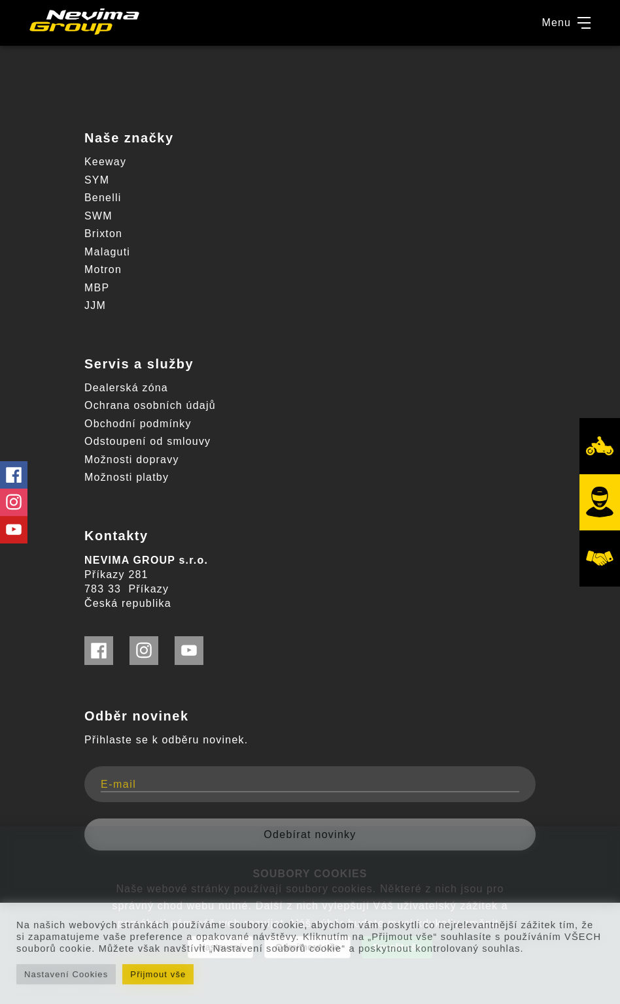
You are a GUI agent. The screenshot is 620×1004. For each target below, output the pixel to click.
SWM (98, 215)
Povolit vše (397, 947)
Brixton (103, 233)
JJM (95, 305)
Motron (103, 269)
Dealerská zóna (126, 387)
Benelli (102, 197)
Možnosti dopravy (131, 459)
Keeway (105, 161)
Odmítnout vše (307, 947)
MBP (96, 287)
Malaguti (107, 251)
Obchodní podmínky (138, 423)
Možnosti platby (126, 477)
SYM (96, 180)
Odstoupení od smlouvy (147, 441)
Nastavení (220, 947)
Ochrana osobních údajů (150, 405)
